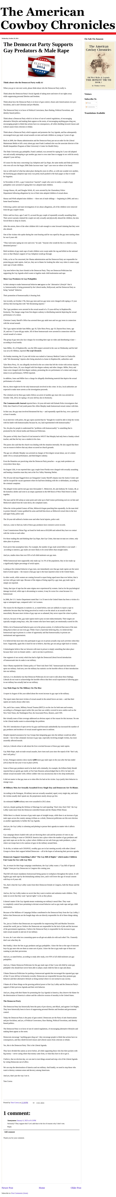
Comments (90, 107)
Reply (9, 1127)
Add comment (9, 1132)
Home (42, 1187)
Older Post (76, 1187)
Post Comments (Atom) (19, 1193)
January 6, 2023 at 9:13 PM (26, 1120)
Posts (88, 103)
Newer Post (7, 1187)
